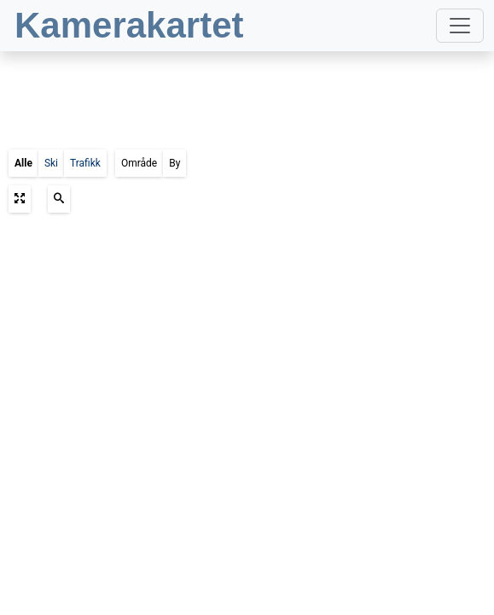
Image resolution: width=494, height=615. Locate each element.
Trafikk (85, 163)
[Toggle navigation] (460, 26)
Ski (51, 163)
